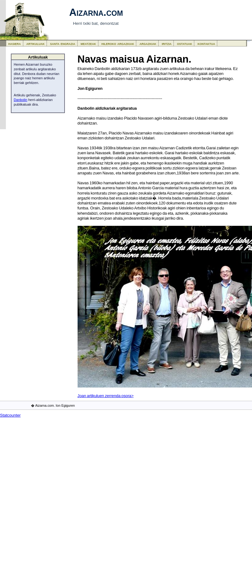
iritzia (167, 43)
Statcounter (10, 415)
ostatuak (184, 43)
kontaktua (206, 43)
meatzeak (88, 43)
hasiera (14, 43)
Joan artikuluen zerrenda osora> (106, 395)
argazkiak (148, 43)
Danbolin (20, 100)
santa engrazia (62, 43)
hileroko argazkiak (117, 43)
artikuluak (35, 43)
